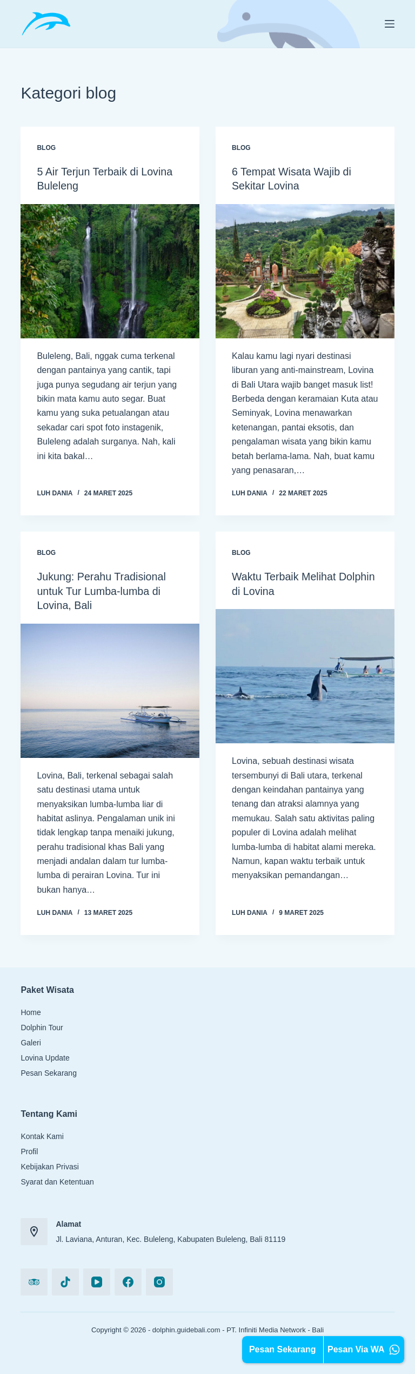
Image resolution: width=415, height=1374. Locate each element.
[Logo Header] (46, 24)
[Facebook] (128, 1280)
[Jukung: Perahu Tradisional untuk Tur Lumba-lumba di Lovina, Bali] (110, 689)
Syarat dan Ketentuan (57, 1180)
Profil (29, 1150)
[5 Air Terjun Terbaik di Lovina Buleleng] (110, 271)
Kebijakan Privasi (49, 1165)
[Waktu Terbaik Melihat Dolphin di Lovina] (305, 675)
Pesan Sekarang (49, 1071)
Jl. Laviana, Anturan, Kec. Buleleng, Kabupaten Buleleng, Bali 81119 (170, 1237)
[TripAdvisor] (34, 1280)
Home (31, 1010)
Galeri (31, 1041)
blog (46, 148)
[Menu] (389, 24)
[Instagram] (159, 1280)
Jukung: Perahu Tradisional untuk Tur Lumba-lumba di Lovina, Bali (102, 590)
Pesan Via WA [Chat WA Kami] (363, 1349)
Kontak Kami (42, 1134)
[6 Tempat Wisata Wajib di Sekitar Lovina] (305, 271)
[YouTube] (96, 1280)
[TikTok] (65, 1280)
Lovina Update (45, 1056)
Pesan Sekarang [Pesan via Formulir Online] (282, 1349)
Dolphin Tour (42, 1026)
